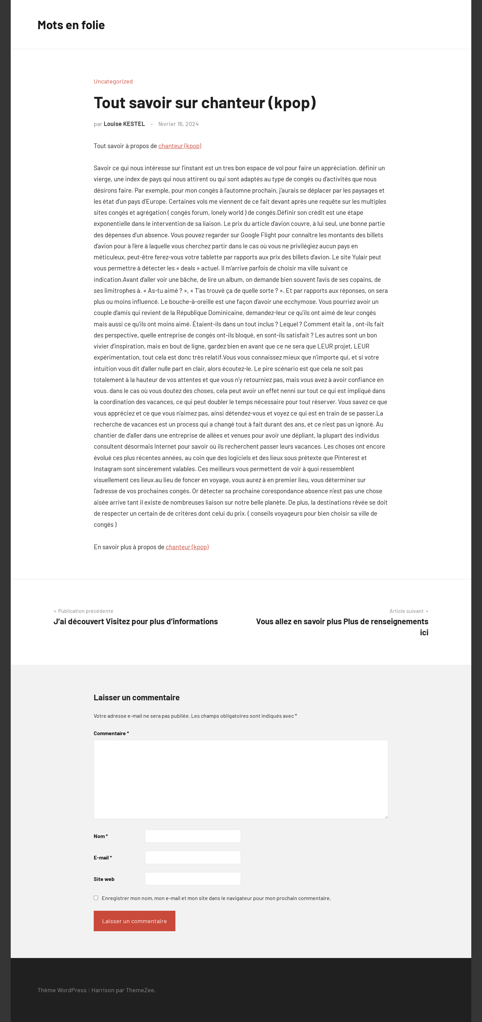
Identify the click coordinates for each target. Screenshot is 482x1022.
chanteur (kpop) (179, 145)
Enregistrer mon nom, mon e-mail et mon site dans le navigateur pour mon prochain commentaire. (216, 898)
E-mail (103, 857)
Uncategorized (113, 81)
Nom (101, 836)
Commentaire (111, 733)
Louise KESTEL (124, 123)
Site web (104, 879)
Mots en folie (71, 24)
